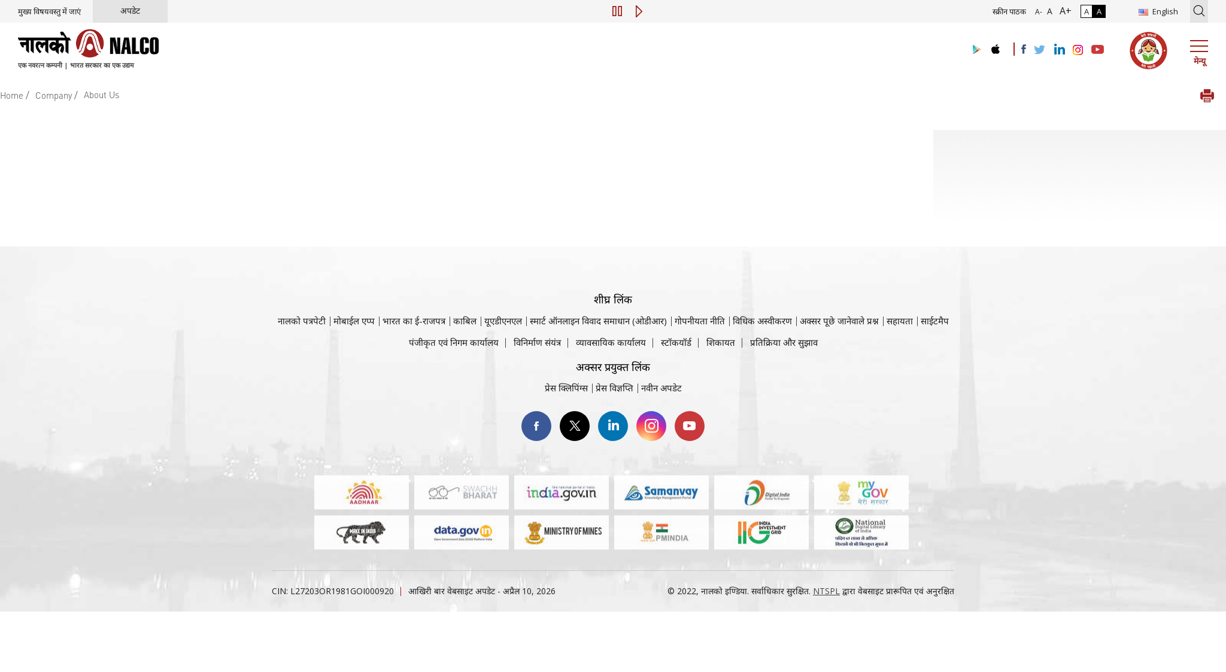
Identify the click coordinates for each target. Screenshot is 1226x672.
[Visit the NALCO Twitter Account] (1039, 50)
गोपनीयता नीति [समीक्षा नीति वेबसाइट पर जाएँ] (700, 321)
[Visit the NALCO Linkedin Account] (1059, 49)
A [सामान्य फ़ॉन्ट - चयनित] (1048, 11)
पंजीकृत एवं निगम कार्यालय (454, 342)
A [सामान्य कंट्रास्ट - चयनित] (1086, 11)
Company (53, 95)
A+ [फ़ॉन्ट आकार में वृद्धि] (1063, 10)
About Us (101, 95)
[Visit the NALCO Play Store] (974, 49)
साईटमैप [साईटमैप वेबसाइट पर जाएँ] (935, 321)
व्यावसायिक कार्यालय (611, 342)
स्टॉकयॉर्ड (676, 342)
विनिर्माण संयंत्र (537, 342)
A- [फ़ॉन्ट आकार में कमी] (1038, 12)
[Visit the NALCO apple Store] (995, 46)
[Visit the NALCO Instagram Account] (1078, 50)
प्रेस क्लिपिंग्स (566, 388)
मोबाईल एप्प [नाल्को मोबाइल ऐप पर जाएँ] (354, 321)
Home (11, 95)
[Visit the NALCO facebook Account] (1024, 49)
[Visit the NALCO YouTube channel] (1097, 50)
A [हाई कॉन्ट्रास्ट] (1099, 11)
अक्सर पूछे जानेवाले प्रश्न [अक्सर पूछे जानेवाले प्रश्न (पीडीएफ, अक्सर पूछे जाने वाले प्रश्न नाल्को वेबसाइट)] (839, 321)
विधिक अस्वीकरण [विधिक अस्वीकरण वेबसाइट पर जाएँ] (762, 321)
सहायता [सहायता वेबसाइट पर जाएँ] (900, 321)
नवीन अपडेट (661, 388)
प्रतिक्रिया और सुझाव (784, 342)
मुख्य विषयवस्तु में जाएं (49, 11)
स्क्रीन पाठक (1009, 11)
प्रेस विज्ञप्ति (614, 388)
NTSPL (826, 591)
